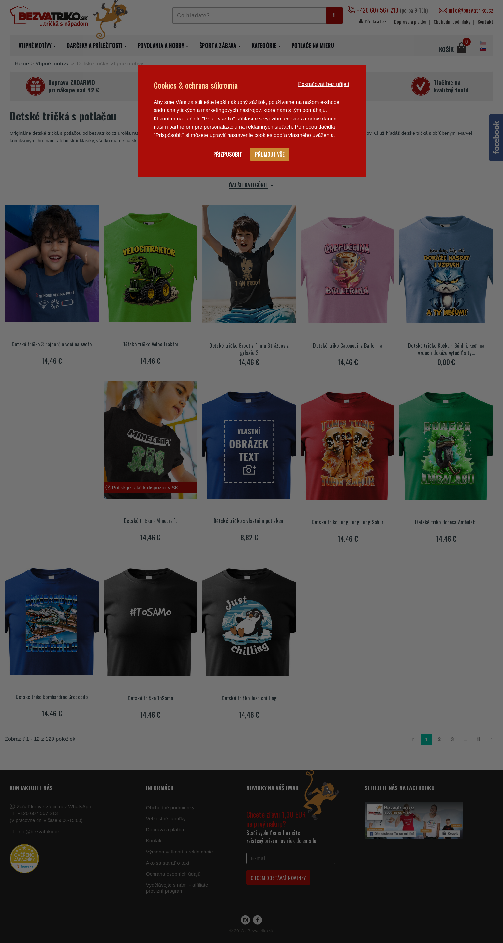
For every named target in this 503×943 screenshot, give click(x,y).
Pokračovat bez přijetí (323, 84)
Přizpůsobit (227, 154)
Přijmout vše (270, 154)
